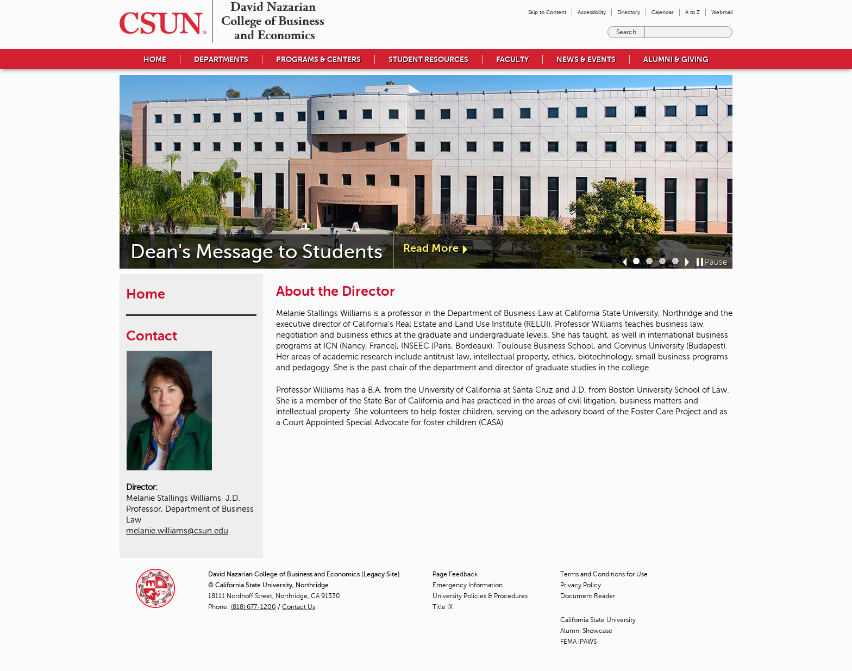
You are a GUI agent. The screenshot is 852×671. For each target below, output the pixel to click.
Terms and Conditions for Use (604, 574)
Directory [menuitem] (628, 12)
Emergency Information (468, 585)
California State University (598, 620)
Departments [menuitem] (221, 59)
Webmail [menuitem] (721, 12)
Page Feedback (455, 574)
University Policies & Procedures (480, 596)
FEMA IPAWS (578, 641)
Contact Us (298, 607)
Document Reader (587, 596)
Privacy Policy (580, 585)
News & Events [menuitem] (586, 59)
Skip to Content (547, 12)
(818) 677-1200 (253, 607)
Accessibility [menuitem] (592, 12)
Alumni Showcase (586, 631)
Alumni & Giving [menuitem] (676, 59)
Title (443, 607)
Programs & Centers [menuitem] (318, 59)
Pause (716, 262)
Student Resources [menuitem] (428, 59)
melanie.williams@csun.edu (177, 530)
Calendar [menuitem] (662, 12)
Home (145, 294)
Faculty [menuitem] (512, 59)
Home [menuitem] (154, 59)
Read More (431, 248)
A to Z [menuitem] (692, 12)
